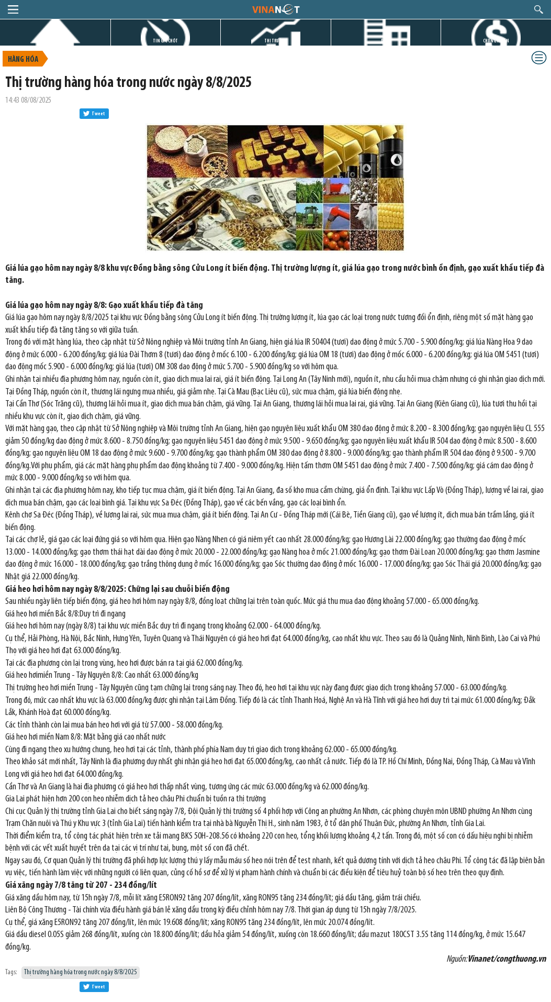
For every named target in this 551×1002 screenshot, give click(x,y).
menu (13, 9)
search (538, 9)
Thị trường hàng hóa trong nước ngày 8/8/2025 (80, 972)
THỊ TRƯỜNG (275, 41)
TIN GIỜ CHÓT (165, 41)
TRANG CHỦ (55, 41)
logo (275, 9)
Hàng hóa (23, 60)
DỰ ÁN (386, 41)
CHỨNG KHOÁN (496, 41)
